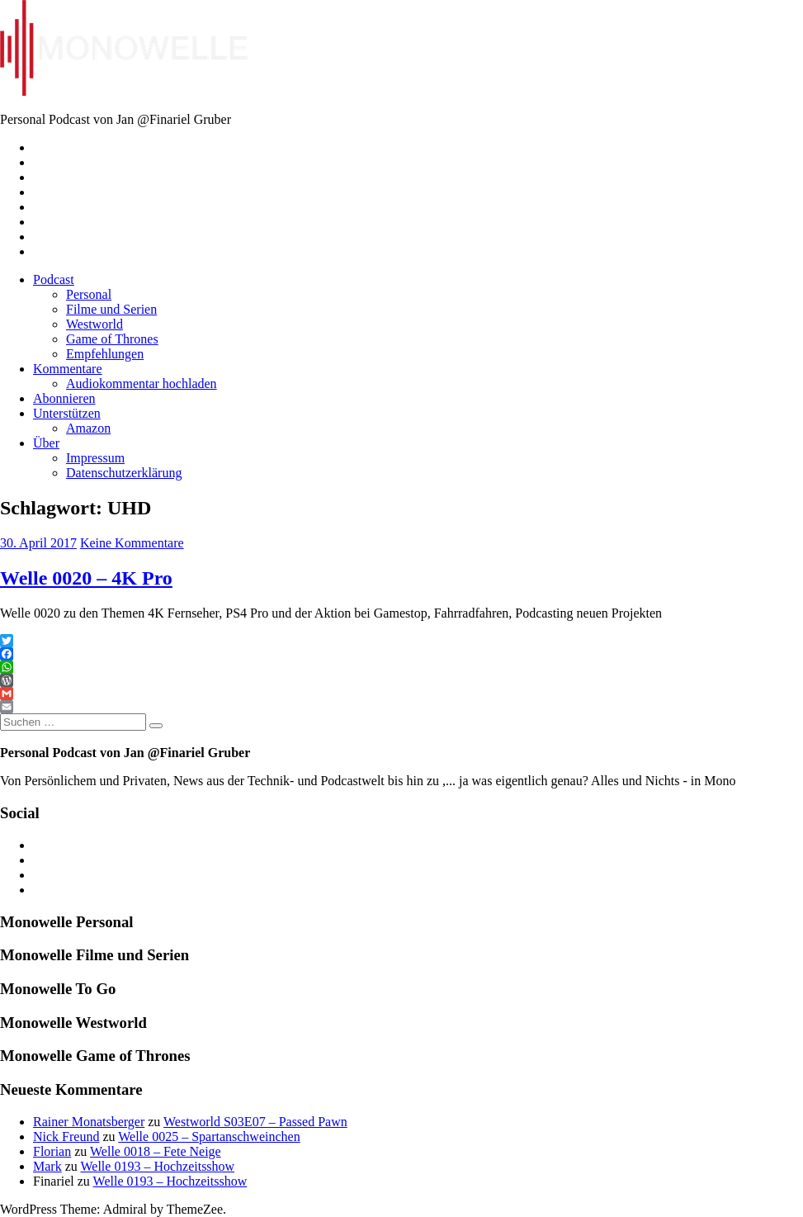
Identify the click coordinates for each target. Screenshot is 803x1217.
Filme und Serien (111, 309)
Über (46, 443)
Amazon (88, 428)
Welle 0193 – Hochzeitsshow (157, 1166)
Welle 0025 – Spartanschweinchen (209, 1136)
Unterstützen (67, 413)
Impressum (95, 458)
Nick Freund (66, 1136)
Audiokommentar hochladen (141, 383)
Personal (88, 294)
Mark (47, 1166)
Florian (52, 1151)
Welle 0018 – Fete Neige (155, 1151)
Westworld (94, 324)
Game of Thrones (112, 339)
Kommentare (67, 369)
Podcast (53, 279)
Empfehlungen (105, 354)
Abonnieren (64, 398)
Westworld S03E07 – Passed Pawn (255, 1122)
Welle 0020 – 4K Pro (86, 578)
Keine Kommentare (132, 543)
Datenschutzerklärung (124, 473)
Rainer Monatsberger (88, 1122)
